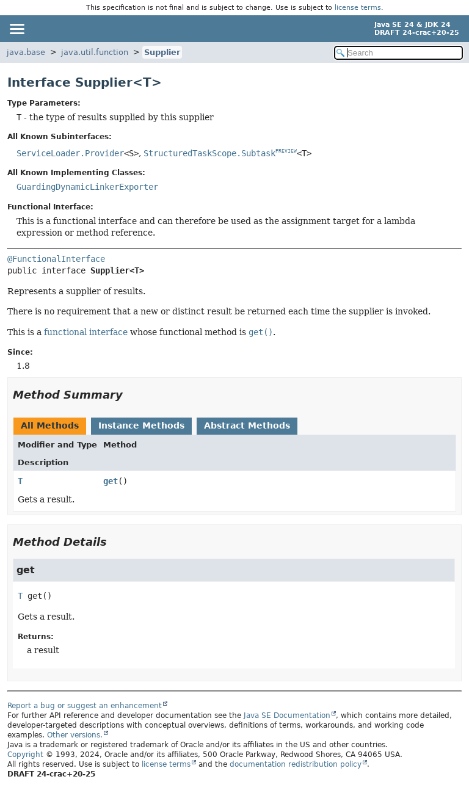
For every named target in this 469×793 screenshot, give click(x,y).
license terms (358, 8)
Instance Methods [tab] (141, 425)
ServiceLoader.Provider (70, 153)
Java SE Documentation (287, 715)
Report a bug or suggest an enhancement (84, 705)
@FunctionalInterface (56, 259)
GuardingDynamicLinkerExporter (87, 187)
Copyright (25, 754)
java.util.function (94, 52)
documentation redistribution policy (296, 764)
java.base (26, 52)
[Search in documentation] (398, 53)
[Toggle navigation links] (16, 28)
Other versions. (75, 735)
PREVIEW (286, 151)
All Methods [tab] (50, 425)
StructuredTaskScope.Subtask (209, 153)
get (110, 481)
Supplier (162, 52)
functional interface (86, 332)
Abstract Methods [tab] (247, 425)
